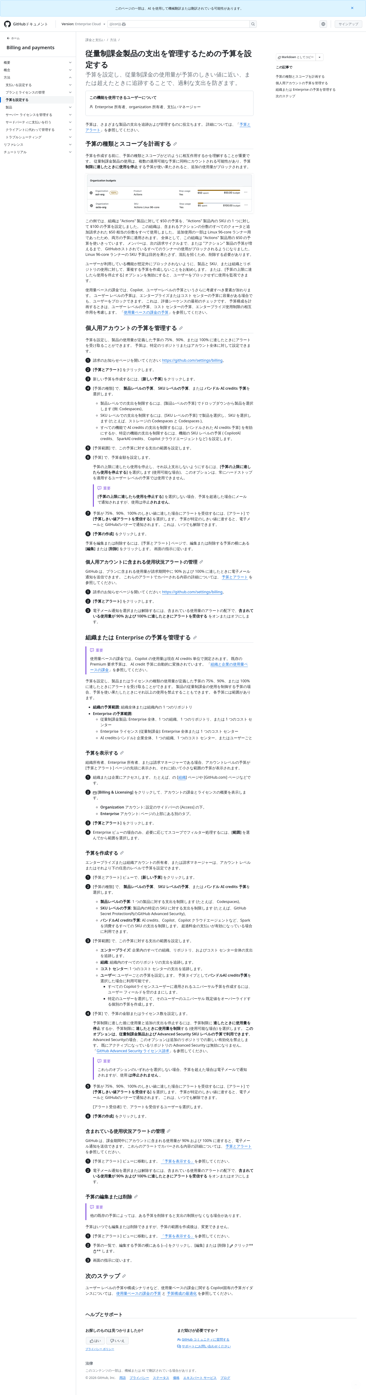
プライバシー (139, 1377)
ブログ (225, 1377)
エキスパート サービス (200, 1377)
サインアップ (348, 24)
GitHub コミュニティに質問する (203, 1339)
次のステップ (105, 1276)
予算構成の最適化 (182, 1293)
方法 (113, 40)
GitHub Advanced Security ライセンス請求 (133, 1050)
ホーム (13, 38)
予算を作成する (104, 853)
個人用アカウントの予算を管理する (134, 328)
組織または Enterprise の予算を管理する (141, 637)
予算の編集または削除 (111, 1197)
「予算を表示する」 (177, 1161)
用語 (122, 1377)
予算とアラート (235, 577)
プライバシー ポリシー (99, 1349)
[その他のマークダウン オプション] (320, 57)
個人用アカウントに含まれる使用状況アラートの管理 (144, 562)
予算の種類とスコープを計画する (131, 143)
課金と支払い (95, 40)
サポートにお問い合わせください (204, 1346)
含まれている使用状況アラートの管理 (127, 1131)
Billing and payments (30, 47)
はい (95, 1340)
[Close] (352, 7)
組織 (182, 777)
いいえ (117, 1340)
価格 (176, 1377)
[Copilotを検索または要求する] (182, 24)
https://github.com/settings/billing (192, 360)
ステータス (161, 1377)
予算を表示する (104, 753)
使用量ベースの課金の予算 (146, 312)
